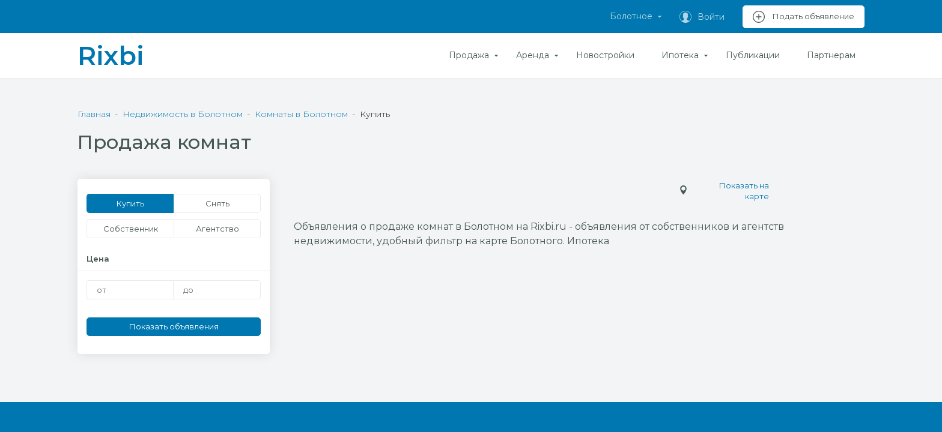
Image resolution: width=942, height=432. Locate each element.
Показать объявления (174, 326)
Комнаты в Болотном (301, 114)
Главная (94, 114)
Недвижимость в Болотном (183, 114)
